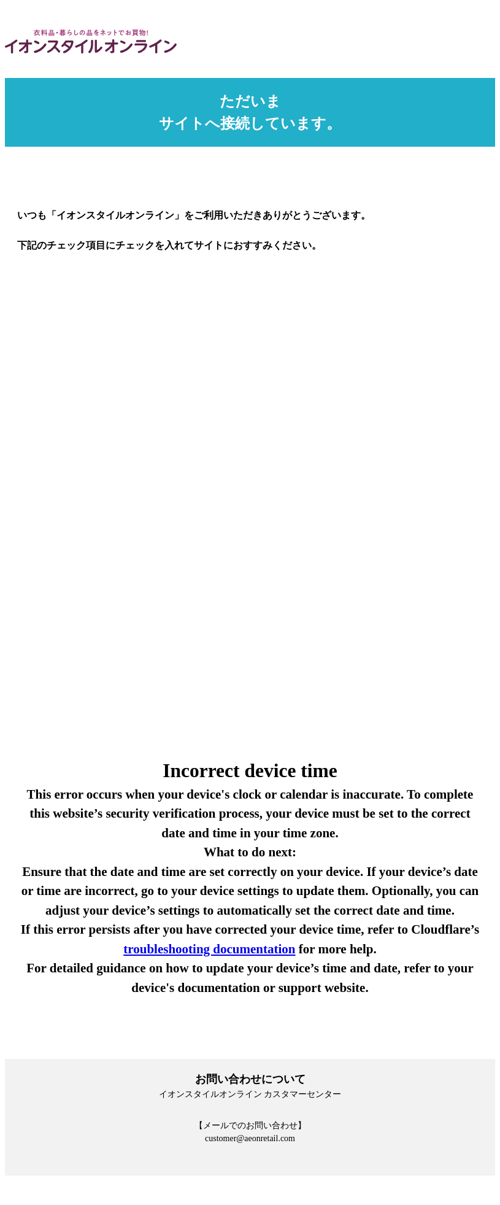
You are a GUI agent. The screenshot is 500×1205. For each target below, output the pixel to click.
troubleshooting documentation (209, 949)
